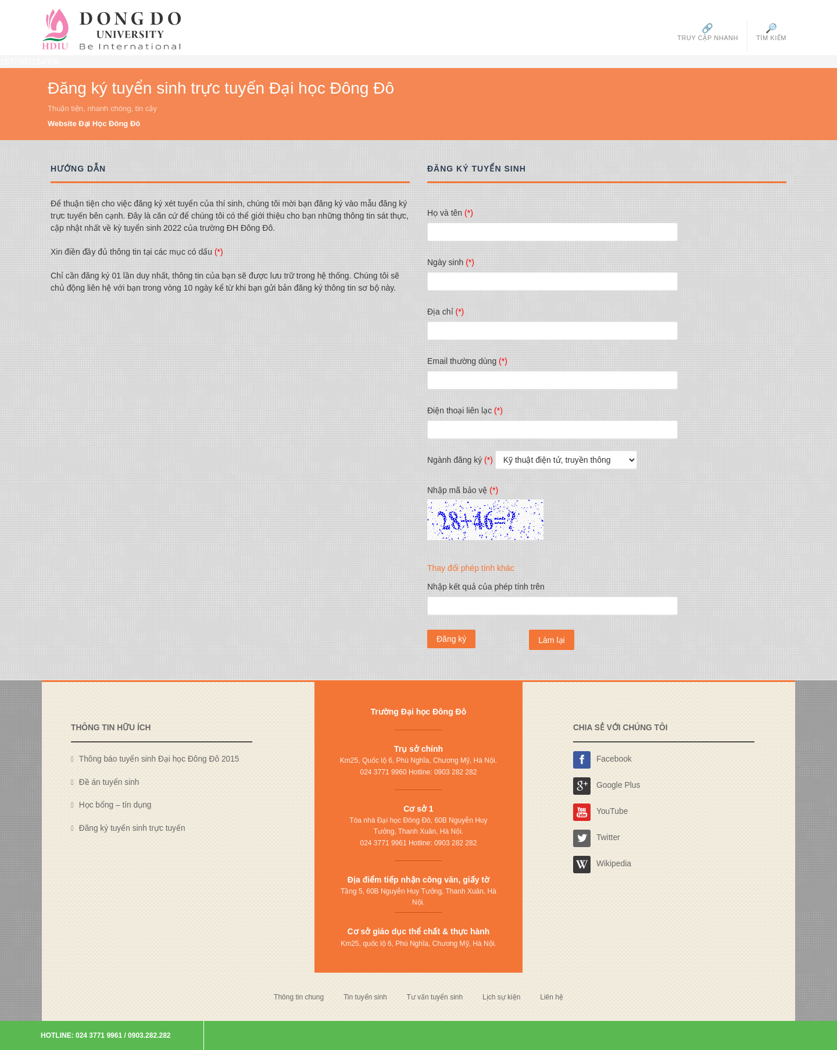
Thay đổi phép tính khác (470, 568)
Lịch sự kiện (501, 997)
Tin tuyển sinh (365, 997)
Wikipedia (602, 864)
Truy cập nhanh (707, 31)
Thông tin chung (299, 997)
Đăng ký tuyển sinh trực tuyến (132, 828)
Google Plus (607, 786)
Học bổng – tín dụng (115, 805)
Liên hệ (551, 997)
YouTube (600, 812)
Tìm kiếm (771, 31)
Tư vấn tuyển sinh (434, 997)
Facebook (602, 760)
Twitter (596, 838)
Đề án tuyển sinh (109, 782)
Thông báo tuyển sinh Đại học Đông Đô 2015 (159, 759)
